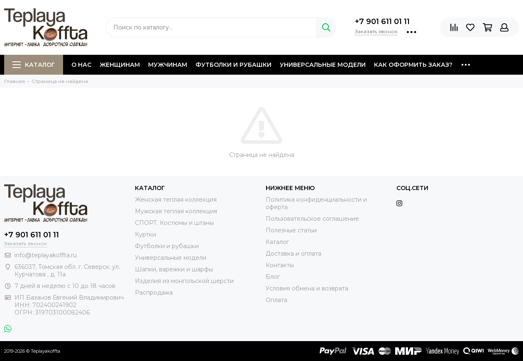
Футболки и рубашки (233, 64)
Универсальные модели (323, 64)
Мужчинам (167, 64)
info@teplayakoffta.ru (46, 255)
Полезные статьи (291, 230)
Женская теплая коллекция (176, 199)
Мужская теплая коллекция (176, 211)
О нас (81, 64)
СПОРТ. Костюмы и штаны (174, 223)
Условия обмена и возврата (307, 288)
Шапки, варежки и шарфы (174, 269)
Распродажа (154, 292)
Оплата (276, 300)
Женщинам (120, 64)
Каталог (33, 64)
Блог (273, 277)
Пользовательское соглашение (312, 218)
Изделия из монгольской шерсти (184, 281)
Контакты (280, 265)
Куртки (145, 234)
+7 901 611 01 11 (382, 21)
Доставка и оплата (293, 253)
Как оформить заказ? (413, 64)
